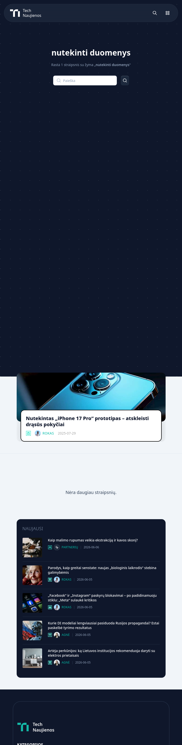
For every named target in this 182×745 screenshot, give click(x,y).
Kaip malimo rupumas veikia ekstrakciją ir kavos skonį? (93, 540)
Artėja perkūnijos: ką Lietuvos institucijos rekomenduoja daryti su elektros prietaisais (101, 653)
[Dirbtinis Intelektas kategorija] (50, 635)
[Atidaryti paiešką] (154, 13)
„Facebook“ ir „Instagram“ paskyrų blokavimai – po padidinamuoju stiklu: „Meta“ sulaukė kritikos (102, 597)
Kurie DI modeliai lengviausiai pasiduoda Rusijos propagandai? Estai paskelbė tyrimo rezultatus (103, 625)
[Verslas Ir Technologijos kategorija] (50, 607)
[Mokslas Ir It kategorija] (50, 580)
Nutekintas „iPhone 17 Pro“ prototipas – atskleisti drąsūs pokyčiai (87, 421)
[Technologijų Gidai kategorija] (50, 547)
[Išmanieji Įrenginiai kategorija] (28, 433)
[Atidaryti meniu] (167, 13)
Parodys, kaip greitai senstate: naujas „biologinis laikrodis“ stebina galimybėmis (102, 570)
